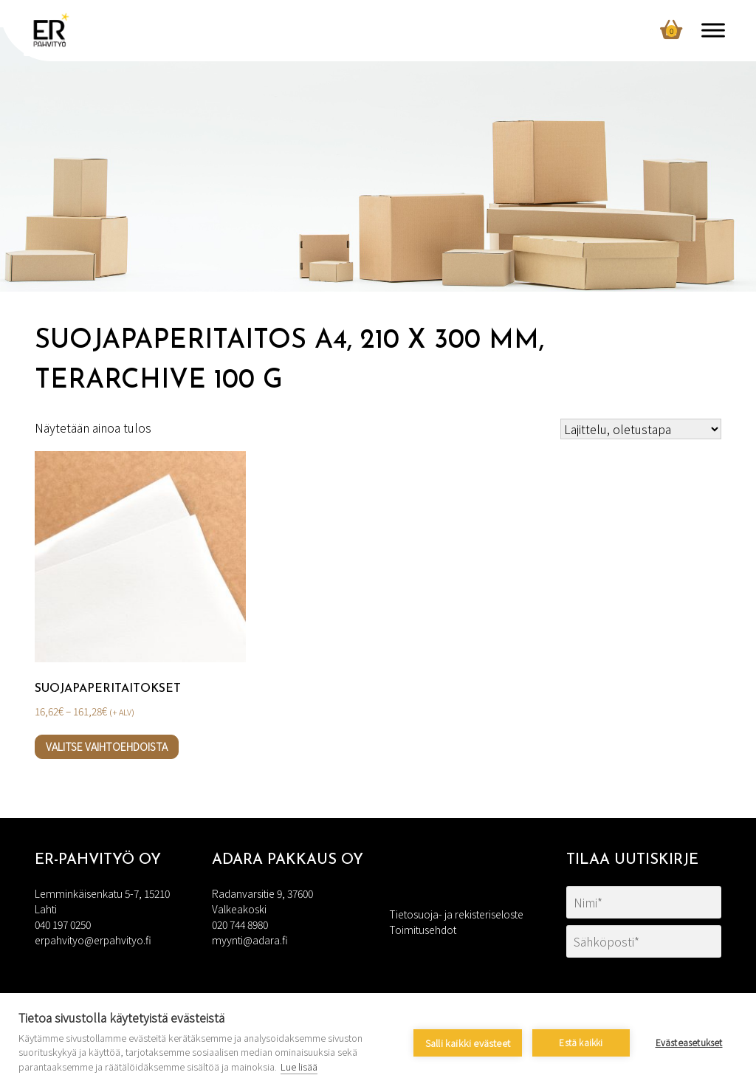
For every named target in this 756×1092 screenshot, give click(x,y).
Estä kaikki (580, 1042)
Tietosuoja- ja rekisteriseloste (456, 914)
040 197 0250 (63, 924)
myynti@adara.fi (250, 940)
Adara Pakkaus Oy (287, 860)
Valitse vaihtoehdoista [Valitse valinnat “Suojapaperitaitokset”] (107, 746)
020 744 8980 (240, 924)
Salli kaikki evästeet (467, 1043)
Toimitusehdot (422, 929)
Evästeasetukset (689, 1042)
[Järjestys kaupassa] (640, 429)
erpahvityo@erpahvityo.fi (93, 940)
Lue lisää (299, 1067)
